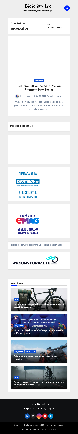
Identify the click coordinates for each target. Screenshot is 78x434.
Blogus (46, 425)
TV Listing (26, 429)
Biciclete (39, 81)
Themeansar (57, 425)
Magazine (19, 326)
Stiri (16, 300)
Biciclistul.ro (38, 6)
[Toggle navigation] (10, 8)
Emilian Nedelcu (24, 96)
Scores (36, 429)
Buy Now (52, 429)
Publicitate (30, 352)
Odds (43, 429)
